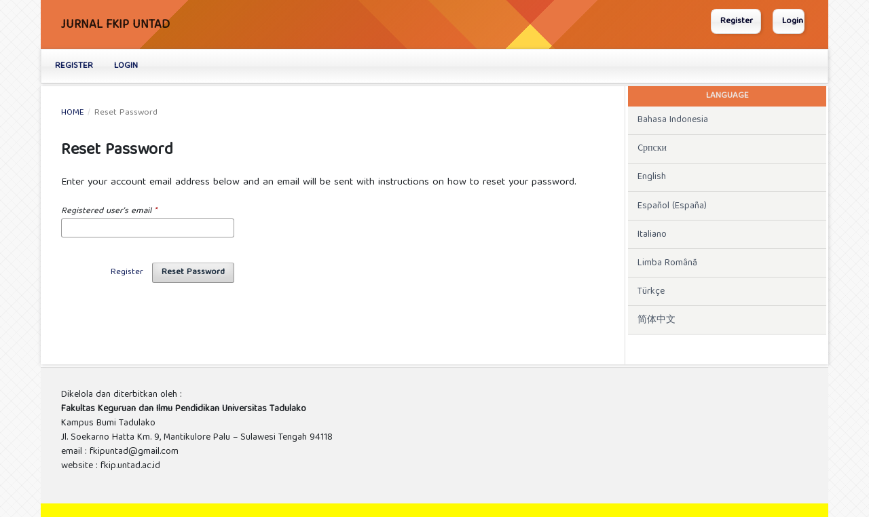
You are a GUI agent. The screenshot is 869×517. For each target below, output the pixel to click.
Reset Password (193, 272)
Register (74, 66)
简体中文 (656, 320)
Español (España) (672, 206)
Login (126, 66)
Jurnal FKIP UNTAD (115, 25)
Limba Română (667, 263)
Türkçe (651, 292)
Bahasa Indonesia (672, 120)
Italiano (652, 235)
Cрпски (652, 148)
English (651, 177)
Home (72, 113)
